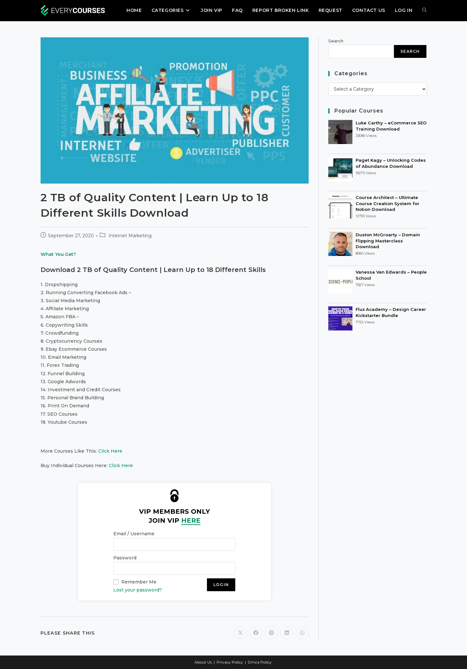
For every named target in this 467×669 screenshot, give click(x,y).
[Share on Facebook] (255, 633)
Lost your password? (137, 590)
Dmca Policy (260, 662)
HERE (191, 520)
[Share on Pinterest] (271, 633)
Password (124, 558)
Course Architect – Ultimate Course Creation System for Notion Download (387, 203)
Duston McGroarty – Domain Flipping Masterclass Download (388, 240)
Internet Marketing (130, 236)
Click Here (110, 451)
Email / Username (133, 534)
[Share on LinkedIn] (286, 633)
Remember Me (138, 582)
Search (335, 40)
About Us (203, 662)
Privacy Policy (230, 662)
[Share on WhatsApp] (302, 633)
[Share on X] (240, 633)
